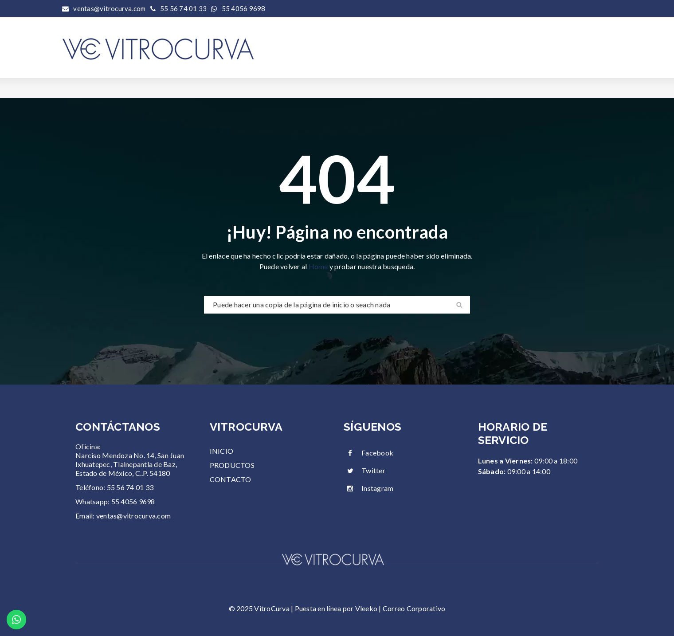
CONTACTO (230, 479)
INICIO (222, 451)
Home (319, 266)
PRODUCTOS (232, 465)
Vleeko (366, 608)
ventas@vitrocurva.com (133, 515)
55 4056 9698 (244, 8)
